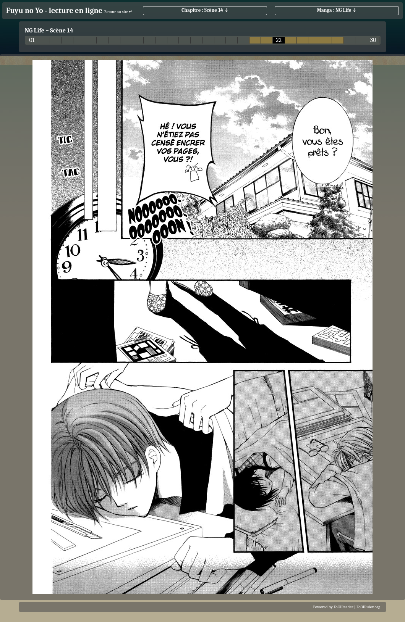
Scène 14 (61, 30)
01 (31, 40)
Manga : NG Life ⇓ (337, 10)
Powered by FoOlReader (333, 606)
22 (279, 40)
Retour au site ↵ (118, 11)
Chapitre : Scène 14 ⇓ (204, 10)
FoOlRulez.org (368, 606)
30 (373, 40)
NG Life (34, 30)
